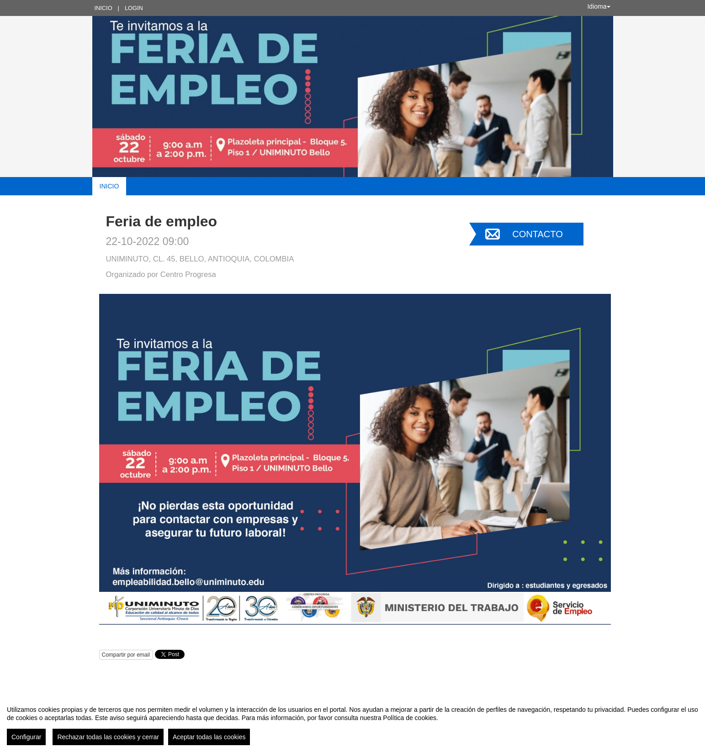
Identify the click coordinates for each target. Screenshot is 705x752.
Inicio (103, 8)
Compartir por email (126, 655)
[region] (352, 722)
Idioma (598, 6)
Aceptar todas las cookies (209, 737)
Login (134, 8)
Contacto (537, 234)
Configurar (26, 737)
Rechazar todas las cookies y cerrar (108, 737)
